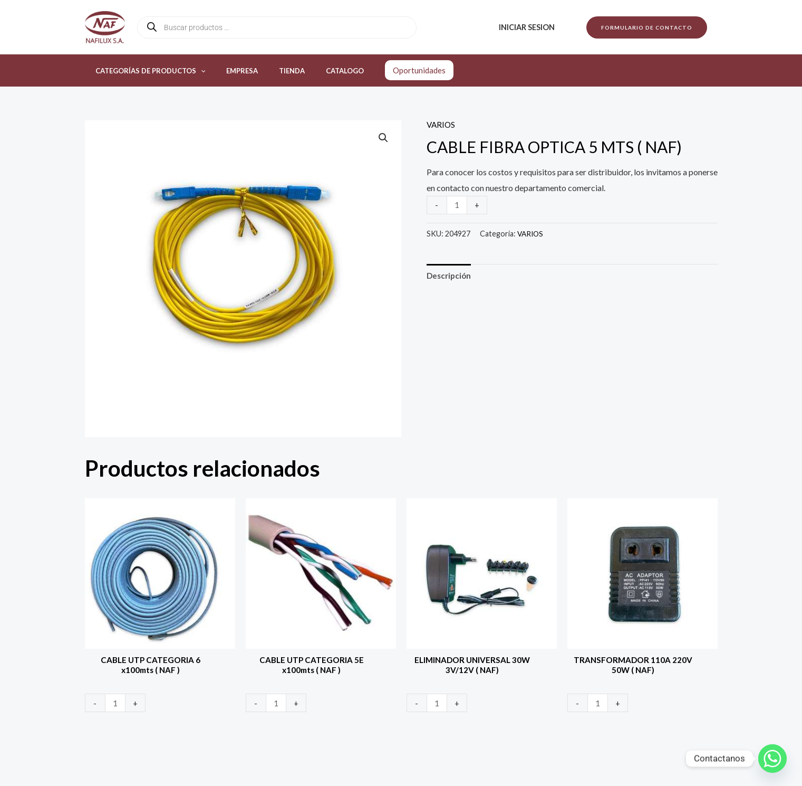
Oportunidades (389, 70)
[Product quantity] (458, 204)
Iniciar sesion (529, 27)
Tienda (273, 71)
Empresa (231, 71)
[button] (646, 27)
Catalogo (319, 71)
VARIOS (442, 124)
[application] (197, 71)
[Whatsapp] (772, 758)
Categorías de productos (147, 71)
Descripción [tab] (450, 276)
